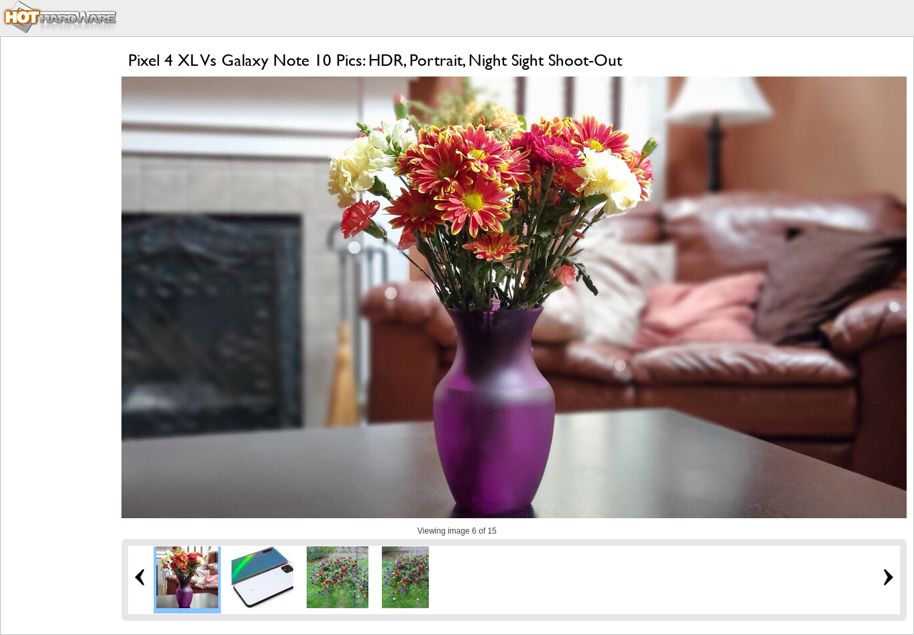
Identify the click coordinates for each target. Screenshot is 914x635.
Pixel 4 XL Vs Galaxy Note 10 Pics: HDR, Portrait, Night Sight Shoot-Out (375, 60)
